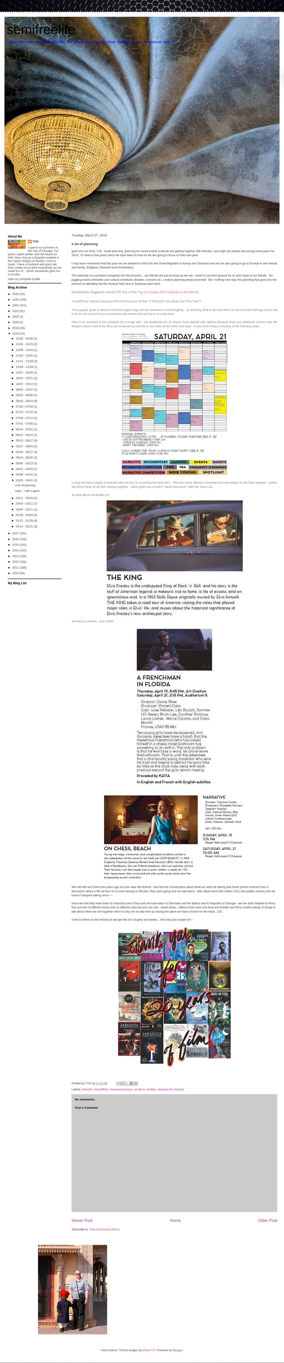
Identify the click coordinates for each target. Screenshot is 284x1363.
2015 (16, 544)
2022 (16, 316)
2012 (16, 561)
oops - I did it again (27, 491)
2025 (16, 299)
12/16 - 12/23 (25, 344)
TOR (35, 241)
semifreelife (41, 29)
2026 (16, 294)
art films (140, 1089)
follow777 (149, 1350)
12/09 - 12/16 (25, 350)
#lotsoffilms (101, 1089)
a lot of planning (25, 485)
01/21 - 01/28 (25, 520)
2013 (16, 556)
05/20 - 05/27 (25, 452)
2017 (16, 533)
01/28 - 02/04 (25, 515)
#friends (87, 1089)
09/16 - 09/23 (25, 401)
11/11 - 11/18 (25, 361)
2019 (16, 328)
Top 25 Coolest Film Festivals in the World (168, 292)
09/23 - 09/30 (25, 395)
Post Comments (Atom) (104, 1229)
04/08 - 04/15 (25, 474)
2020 (16, 322)
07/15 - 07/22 (25, 412)
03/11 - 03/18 (25, 498)
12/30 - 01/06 (25, 338)
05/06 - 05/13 (25, 463)
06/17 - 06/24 (25, 435)
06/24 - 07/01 (25, 429)
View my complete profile (24, 279)
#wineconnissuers (121, 1089)
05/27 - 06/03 (25, 446)
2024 (16, 305)
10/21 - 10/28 (25, 372)
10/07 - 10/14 (25, 384)
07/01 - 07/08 (25, 423)
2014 (16, 550)
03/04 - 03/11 (25, 503)
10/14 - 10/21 (25, 378)
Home (175, 1220)
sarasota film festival (170, 1089)
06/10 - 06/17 (25, 440)
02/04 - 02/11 (25, 509)
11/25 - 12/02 (25, 355)
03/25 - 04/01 (25, 480)
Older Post (267, 1220)
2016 (16, 539)
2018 (16, 333)
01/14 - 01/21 (25, 526)
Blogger (178, 1350)
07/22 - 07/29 (25, 406)
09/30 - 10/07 (25, 389)
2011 (16, 567)
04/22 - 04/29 (25, 469)
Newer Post (82, 1220)
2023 (16, 311)
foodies (151, 1089)
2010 (16, 573)
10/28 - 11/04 (25, 367)
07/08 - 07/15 (25, 418)
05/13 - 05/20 (25, 457)
